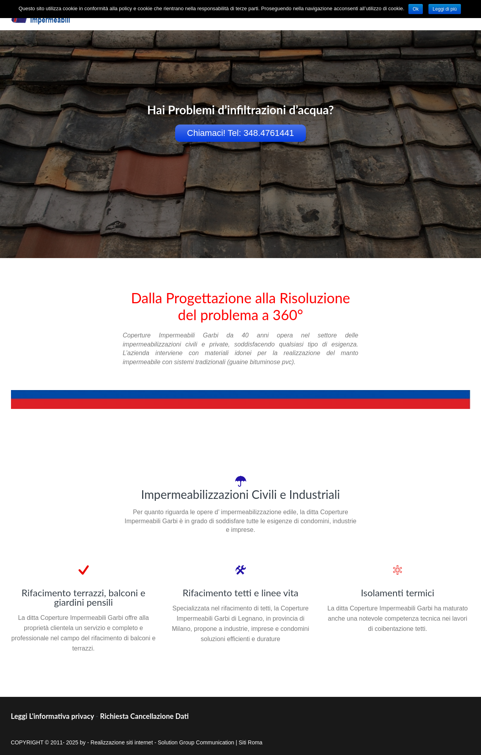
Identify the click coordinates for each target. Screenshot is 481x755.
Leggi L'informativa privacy (52, 716)
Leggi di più (445, 9)
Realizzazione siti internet (122, 742)
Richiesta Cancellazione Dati (144, 716)
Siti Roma (251, 742)
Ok (416, 9)
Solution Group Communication (196, 742)
